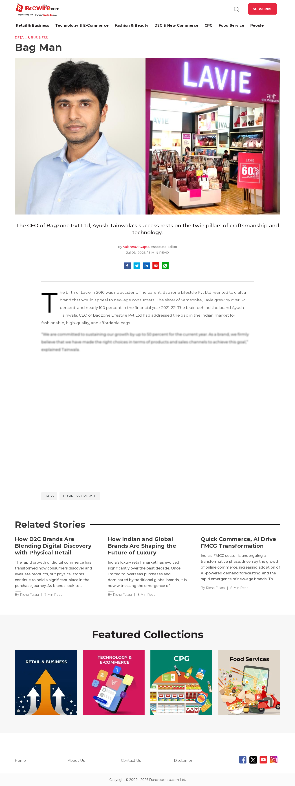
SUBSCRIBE (262, 9)
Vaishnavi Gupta (136, 247)
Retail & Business (32, 25)
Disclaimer (183, 760)
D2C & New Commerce (176, 25)
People (257, 25)
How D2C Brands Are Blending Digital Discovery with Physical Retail (53, 546)
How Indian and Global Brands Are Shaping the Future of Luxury (142, 546)
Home (20, 760)
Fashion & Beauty (131, 25)
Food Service (231, 25)
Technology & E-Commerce (82, 25)
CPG (209, 25)
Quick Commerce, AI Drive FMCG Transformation (238, 542)
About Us (76, 760)
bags (49, 496)
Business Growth (80, 496)
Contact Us (131, 760)
